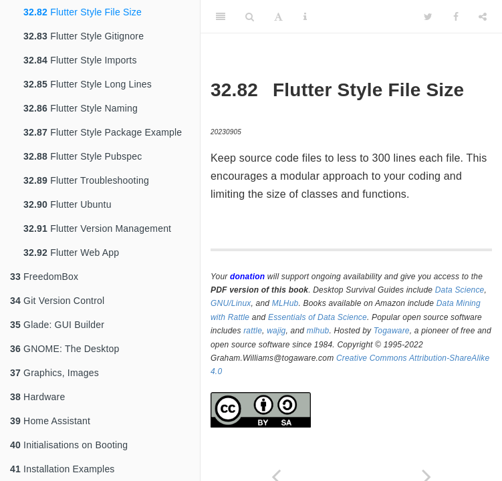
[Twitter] (428, 16)
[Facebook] (456, 16)
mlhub (318, 330)
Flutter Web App (71, 252)
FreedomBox (44, 276)
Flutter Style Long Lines (87, 84)
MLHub (285, 303)
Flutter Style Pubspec (82, 156)
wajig (276, 330)
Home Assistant (50, 421)
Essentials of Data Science (317, 317)
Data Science (460, 290)
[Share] (483, 16)
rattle (252, 330)
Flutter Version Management (97, 228)
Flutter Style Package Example (102, 132)
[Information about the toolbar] (305, 16)
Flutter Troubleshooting (86, 180)
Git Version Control (57, 300)
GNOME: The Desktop (64, 348)
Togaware (392, 330)
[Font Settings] (278, 16)
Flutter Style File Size (82, 12)
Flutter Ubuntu (67, 204)
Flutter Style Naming (80, 108)
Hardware (37, 396)
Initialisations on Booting (69, 445)
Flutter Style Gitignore (83, 36)
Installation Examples (62, 469)
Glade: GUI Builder (57, 324)
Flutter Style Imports (80, 60)
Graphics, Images (54, 372)
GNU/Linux (231, 303)
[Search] (249, 16)
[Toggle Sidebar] (220, 16)
